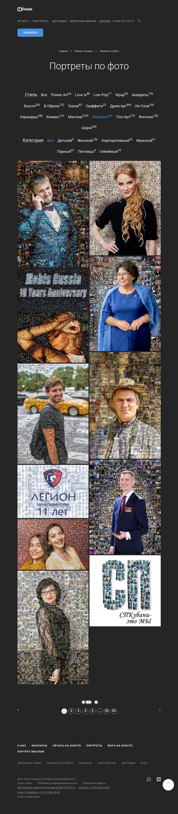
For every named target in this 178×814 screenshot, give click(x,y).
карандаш (31, 116)
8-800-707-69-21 (123, 21)
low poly (103, 94)
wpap (121, 94)
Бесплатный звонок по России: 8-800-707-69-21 (47, 787)
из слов (144, 105)
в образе (54, 105)
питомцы (87, 151)
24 (107, 711)
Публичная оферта (94, 783)
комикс (55, 116)
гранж (75, 105)
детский (65, 140)
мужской (145, 140)
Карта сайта (25, 783)
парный (65, 151)
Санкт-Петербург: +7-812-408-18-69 (39, 792)
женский (88, 140)
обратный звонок (83, 21)
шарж (89, 127)
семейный (110, 151)
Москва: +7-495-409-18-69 (94, 787)
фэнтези (148, 116)
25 (114, 711)
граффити (96, 105)
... (99, 711)
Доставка (60, 21)
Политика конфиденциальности (57, 783)
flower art (61, 94)
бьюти (32, 105)
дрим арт (120, 105)
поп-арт (125, 116)
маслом (78, 116)
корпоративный (117, 140)
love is (82, 94)
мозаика (102, 116)
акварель (142, 94)
